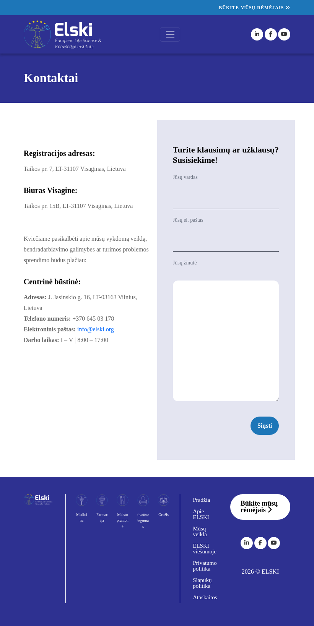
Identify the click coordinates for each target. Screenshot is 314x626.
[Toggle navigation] (170, 34)
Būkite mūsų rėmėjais (254, 7)
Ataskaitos (205, 597)
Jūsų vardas (185, 177)
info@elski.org (95, 329)
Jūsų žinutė (185, 263)
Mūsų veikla (200, 531)
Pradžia (201, 500)
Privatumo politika (205, 566)
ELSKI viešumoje (204, 549)
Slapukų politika (202, 583)
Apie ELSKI (201, 514)
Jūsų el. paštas (188, 220)
